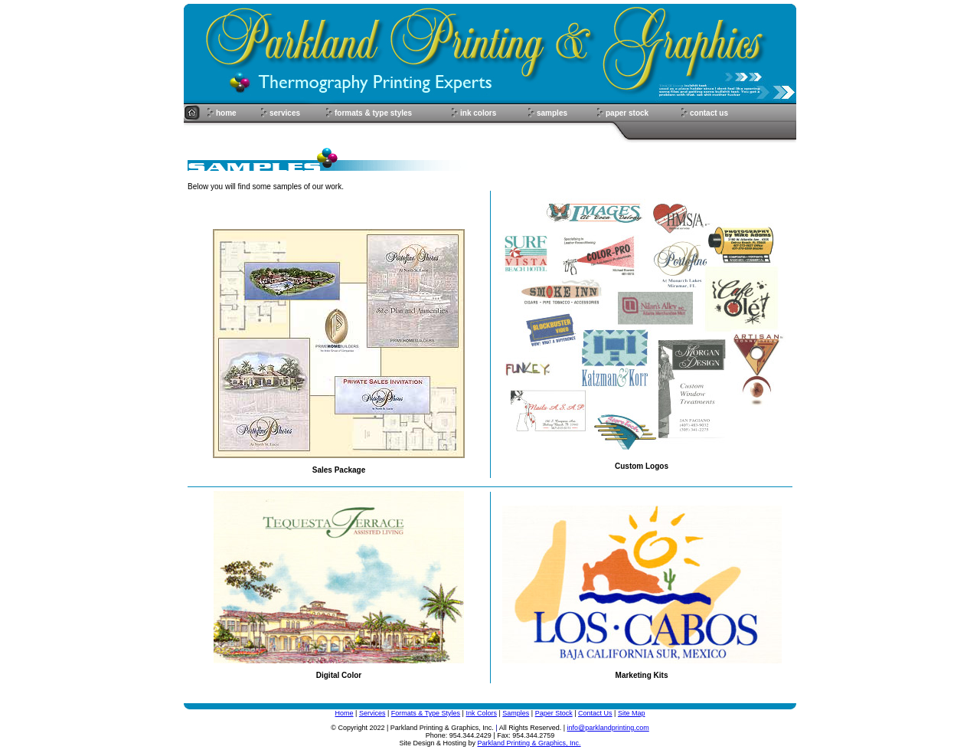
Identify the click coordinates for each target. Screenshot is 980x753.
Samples (515, 713)
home (226, 113)
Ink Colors (481, 713)
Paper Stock (554, 713)
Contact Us (595, 713)
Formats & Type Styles (425, 713)
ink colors (478, 113)
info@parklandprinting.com (608, 728)
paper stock (627, 113)
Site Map (631, 713)
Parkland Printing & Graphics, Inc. (529, 743)
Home (344, 713)
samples (552, 113)
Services (372, 713)
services (285, 113)
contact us (709, 113)
